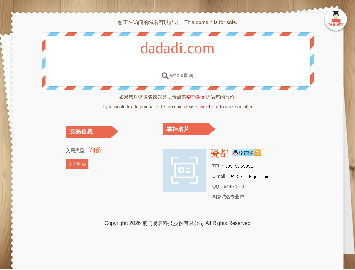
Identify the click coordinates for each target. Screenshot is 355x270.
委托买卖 (196, 97)
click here (208, 106)
